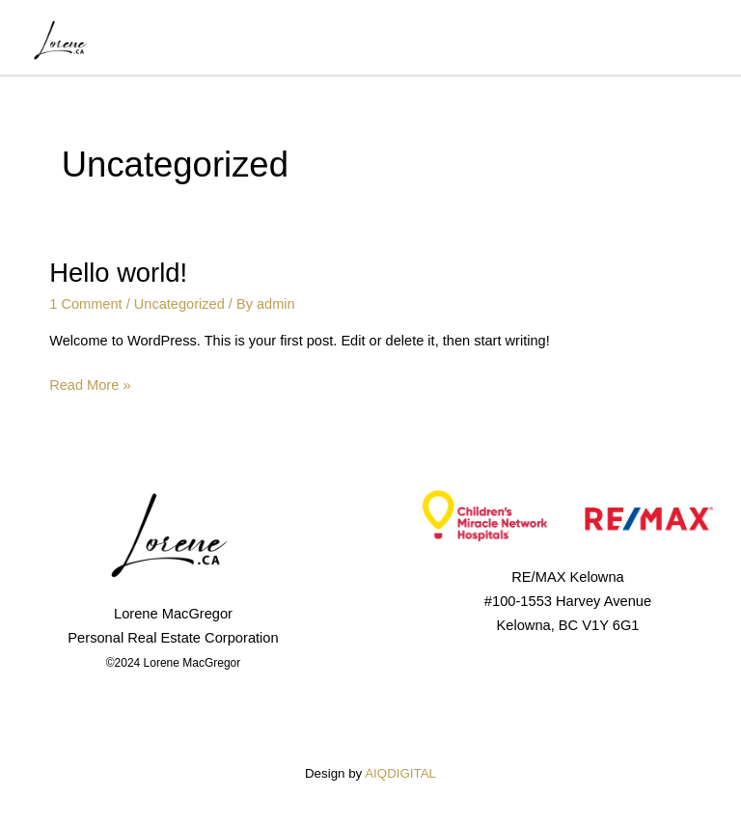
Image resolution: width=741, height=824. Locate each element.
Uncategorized (179, 304)
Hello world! (118, 273)
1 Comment (85, 304)
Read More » (89, 383)
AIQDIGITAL (400, 773)
